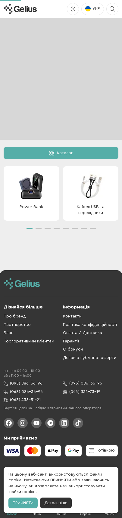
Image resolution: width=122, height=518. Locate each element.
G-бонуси (73, 349)
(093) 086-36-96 (82, 383)
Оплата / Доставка (82, 333)
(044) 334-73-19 (81, 392)
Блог (8, 333)
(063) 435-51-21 (22, 400)
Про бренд (15, 316)
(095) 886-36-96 (23, 383)
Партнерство (17, 325)
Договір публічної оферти (89, 358)
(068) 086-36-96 (23, 392)
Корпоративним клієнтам (29, 341)
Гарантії (71, 341)
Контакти (72, 316)
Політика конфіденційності (90, 325)
